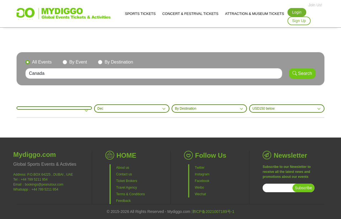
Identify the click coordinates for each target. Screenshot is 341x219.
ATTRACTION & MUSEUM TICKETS (254, 14)
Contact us (124, 174)
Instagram (202, 174)
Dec (100, 108)
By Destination (119, 62)
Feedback (123, 201)
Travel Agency (126, 187)
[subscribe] (277, 188)
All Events (42, 62)
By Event (78, 62)
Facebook (202, 181)
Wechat (200, 194)
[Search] (153, 73)
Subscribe (303, 188)
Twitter (199, 168)
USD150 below (263, 108)
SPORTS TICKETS (140, 14)
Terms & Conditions (130, 194)
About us (122, 168)
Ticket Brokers (126, 181)
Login (297, 12)
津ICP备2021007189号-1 (213, 211)
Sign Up (299, 21)
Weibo (199, 187)
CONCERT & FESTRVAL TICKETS (190, 14)
